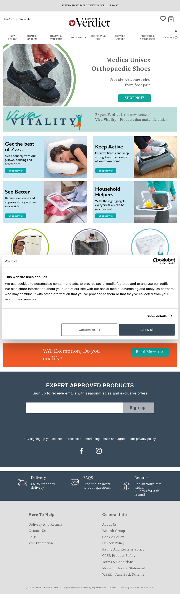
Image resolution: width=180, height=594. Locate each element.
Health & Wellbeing (56, 37)
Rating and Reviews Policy (123, 549)
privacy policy (146, 439)
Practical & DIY (98, 37)
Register (25, 19)
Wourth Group (113, 531)
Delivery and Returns (46, 524)
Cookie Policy (113, 537)
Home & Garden (32, 37)
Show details (157, 316)
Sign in (9, 19)
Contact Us (37, 531)
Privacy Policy (113, 543)
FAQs (33, 537)
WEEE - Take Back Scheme (123, 574)
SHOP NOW (134, 98)
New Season (13, 37)
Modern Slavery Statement (123, 568)
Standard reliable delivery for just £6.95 (90, 6)
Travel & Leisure (120, 37)
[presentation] (90, 423)
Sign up (138, 408)
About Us (109, 524)
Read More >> (150, 352)
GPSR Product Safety (119, 556)
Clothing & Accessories (148, 37)
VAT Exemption (41, 543)
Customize (89, 330)
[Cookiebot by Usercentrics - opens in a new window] (156, 261)
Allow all (147, 330)
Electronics (78, 38)
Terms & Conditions (117, 562)
